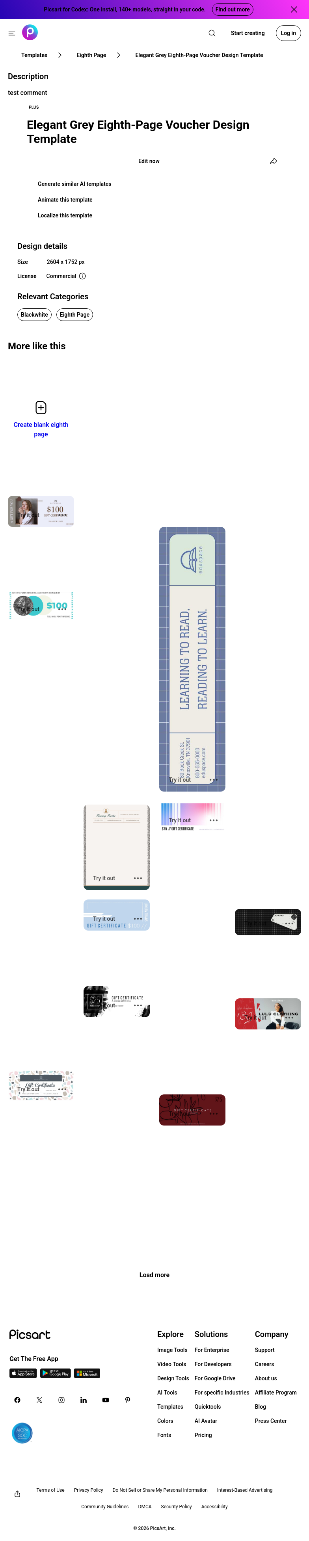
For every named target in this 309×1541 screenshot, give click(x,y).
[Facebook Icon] (17, 1400)
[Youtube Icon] (106, 1400)
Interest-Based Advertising (245, 1490)
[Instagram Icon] (61, 1400)
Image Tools (172, 1350)
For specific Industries (222, 1392)
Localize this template (65, 215)
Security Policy (176, 1506)
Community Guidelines (104, 1506)
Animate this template (65, 200)
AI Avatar (206, 1421)
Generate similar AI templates (75, 184)
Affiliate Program (276, 1392)
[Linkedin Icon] (83, 1400)
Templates (170, 1407)
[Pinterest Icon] (128, 1400)
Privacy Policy (88, 1490)
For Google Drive (215, 1378)
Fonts (164, 1435)
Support (265, 1350)
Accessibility (214, 1506)
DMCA (145, 1506)
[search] (212, 33)
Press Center (271, 1421)
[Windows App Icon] (87, 1376)
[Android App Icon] (55, 1376)
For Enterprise (212, 1350)
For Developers (213, 1364)
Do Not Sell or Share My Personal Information (160, 1490)
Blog (260, 1407)
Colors (165, 1421)
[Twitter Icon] (39, 1400)
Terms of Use (51, 1490)
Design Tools (173, 1378)
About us (266, 1378)
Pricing (203, 1435)
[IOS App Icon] (23, 1376)
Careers (264, 1364)
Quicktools (208, 1407)
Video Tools (171, 1364)
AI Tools (167, 1392)
